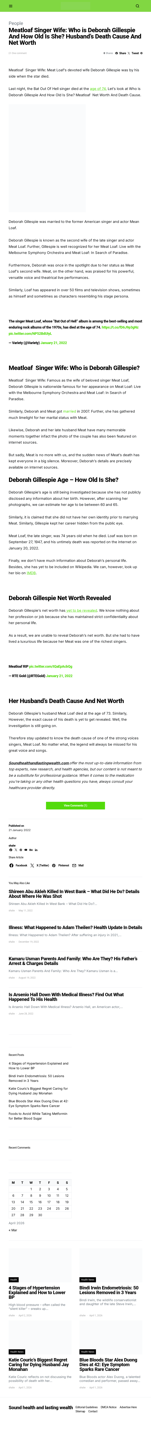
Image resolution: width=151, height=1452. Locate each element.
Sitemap (80, 1411)
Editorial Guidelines (87, 1407)
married (70, 411)
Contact (92, 1411)
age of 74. (98, 89)
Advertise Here (128, 1407)
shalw (12, 845)
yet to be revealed (81, 610)
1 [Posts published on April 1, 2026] (31, 1189)
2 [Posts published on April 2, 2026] (40, 1189)
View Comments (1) (75, 805)
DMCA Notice (108, 1407)
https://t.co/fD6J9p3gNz (120, 327)
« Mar (13, 1230)
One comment (19, 53)
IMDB (31, 573)
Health (13, 1279)
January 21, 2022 (54, 343)
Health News (87, 1279)
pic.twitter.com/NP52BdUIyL (30, 333)
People (16, 23)
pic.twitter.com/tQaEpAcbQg (50, 666)
